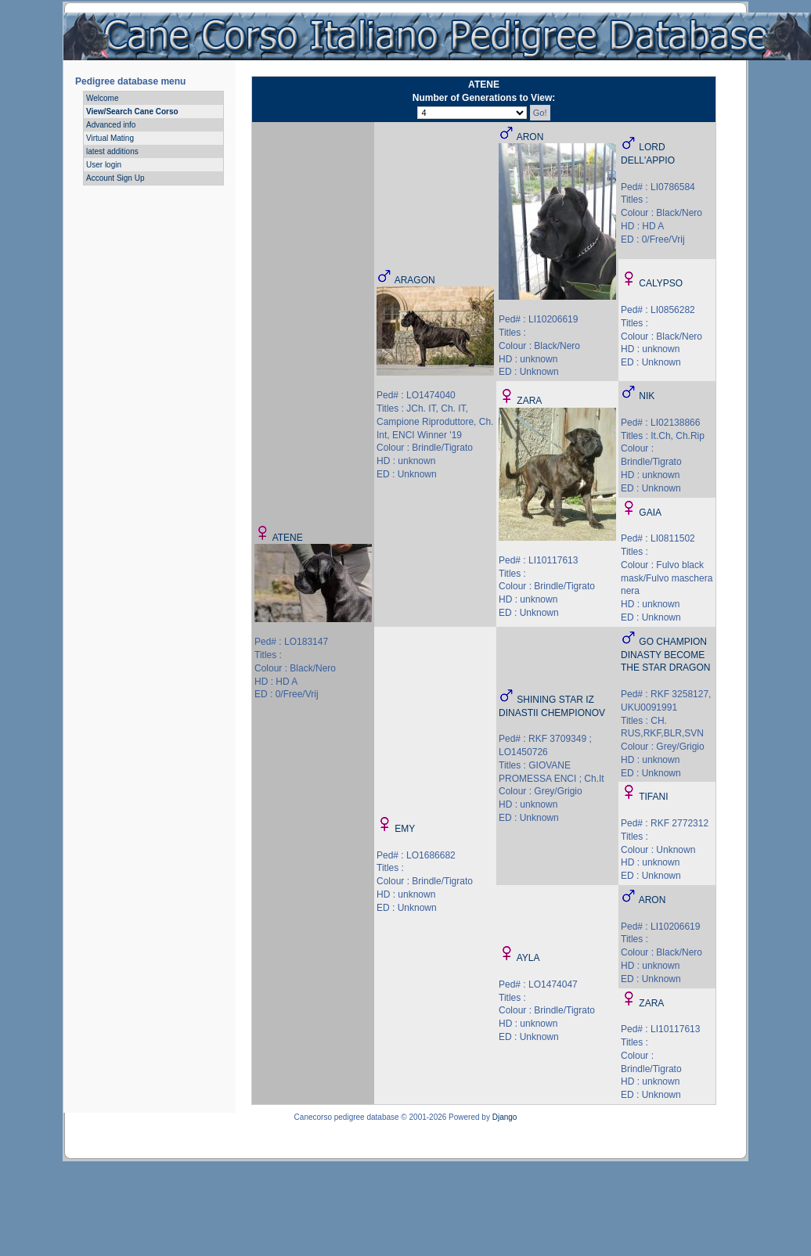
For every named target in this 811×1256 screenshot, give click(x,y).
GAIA (650, 512)
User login (103, 164)
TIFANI (653, 796)
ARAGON (415, 280)
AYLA (528, 957)
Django (504, 1117)
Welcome (102, 98)
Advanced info (110, 125)
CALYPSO (661, 283)
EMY (405, 828)
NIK (646, 395)
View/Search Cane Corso (132, 111)
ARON (530, 136)
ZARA (529, 400)
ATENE (287, 537)
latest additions (112, 151)
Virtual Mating (110, 138)
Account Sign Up (115, 178)
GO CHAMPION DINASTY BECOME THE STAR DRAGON (665, 655)
